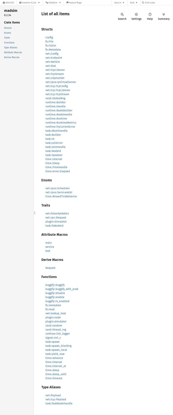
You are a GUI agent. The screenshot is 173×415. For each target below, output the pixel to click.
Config (49, 37)
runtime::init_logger (57, 333)
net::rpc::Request (55, 217)
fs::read (50, 309)
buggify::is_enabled (57, 301)
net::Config (51, 53)
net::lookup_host (55, 313)
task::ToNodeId (54, 225)
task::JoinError (54, 142)
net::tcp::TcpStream (57, 94)
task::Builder (53, 134)
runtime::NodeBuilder (58, 110)
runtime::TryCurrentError (60, 126)
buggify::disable (55, 293)
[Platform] (53, 2)
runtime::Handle (55, 106)
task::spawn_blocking (58, 345)
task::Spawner (54, 155)
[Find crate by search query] (159, 2)
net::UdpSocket (54, 78)
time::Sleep (52, 163)
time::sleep (52, 370)
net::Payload (53, 395)
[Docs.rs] (8, 2)
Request (50, 268)
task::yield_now (54, 354)
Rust (132, 2)
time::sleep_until (55, 374)
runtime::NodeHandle (58, 114)
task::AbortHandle (56, 130)
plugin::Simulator (56, 221)
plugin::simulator (55, 321)
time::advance (54, 358)
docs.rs (117, 2)
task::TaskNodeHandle (58, 403)
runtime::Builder (55, 102)
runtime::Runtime (56, 118)
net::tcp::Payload (55, 399)
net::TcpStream (54, 74)
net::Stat (50, 65)
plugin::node (53, 317)
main (48, 242)
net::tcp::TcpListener (57, 90)
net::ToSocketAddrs (57, 213)
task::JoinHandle (55, 147)
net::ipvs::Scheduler (57, 188)
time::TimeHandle (56, 167)
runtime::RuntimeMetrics (60, 122)
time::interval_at (55, 366)
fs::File (49, 41)
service (49, 246)
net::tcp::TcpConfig (56, 86)
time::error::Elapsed (57, 171)
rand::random (53, 325)
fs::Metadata (53, 49)
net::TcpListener (55, 69)
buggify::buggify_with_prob (61, 289)
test (47, 250)
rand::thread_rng (55, 329)
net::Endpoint (53, 57)
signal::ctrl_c (53, 337)
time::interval (53, 362)
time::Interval (53, 159)
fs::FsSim (50, 45)
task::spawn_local (56, 349)
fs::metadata (53, 305)
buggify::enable (54, 297)
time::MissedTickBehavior (61, 196)
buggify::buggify (55, 285)
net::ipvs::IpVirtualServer (60, 82)
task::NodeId (53, 151)
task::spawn (52, 341)
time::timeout (53, 378)
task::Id (49, 138)
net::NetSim (52, 61)
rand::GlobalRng (55, 98)
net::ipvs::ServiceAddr (58, 192)
